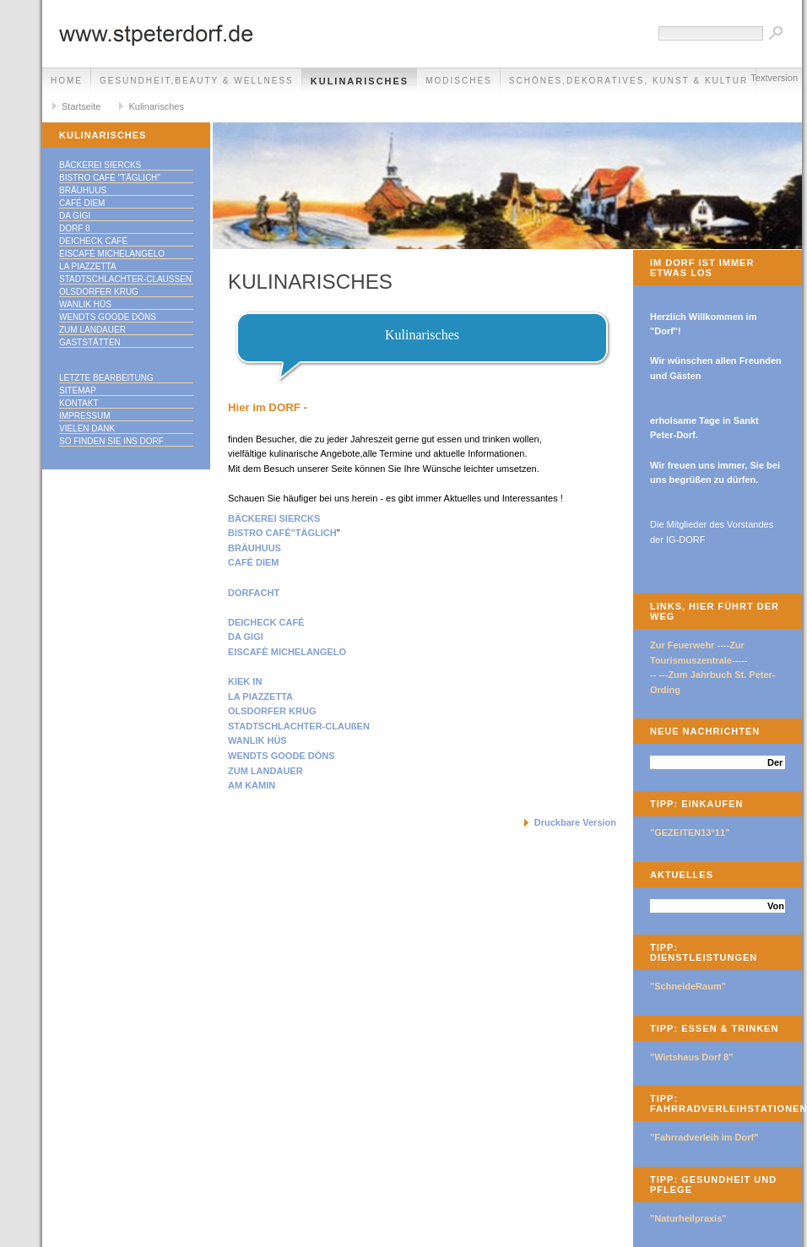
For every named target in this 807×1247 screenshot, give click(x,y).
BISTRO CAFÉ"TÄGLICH (282, 533)
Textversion (774, 78)
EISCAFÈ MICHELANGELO (287, 652)
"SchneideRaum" (688, 986)
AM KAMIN (251, 785)
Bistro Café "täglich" (109, 177)
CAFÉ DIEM (253, 562)
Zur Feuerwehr (682, 645)
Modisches (458, 80)
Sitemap (77, 390)
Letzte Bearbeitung (106, 377)
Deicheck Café (93, 241)
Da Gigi (74, 215)
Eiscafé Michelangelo (112, 253)
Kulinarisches (360, 81)
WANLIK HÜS (257, 740)
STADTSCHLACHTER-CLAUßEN (299, 726)
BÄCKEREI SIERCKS (274, 518)
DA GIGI (245, 637)
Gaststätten (90, 342)
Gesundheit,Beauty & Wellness (197, 80)
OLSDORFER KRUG (272, 711)
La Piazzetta (87, 266)
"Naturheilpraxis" (688, 1218)
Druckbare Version (575, 822)
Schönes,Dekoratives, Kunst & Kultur (628, 80)
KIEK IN (245, 681)
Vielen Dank (87, 428)
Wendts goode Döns (107, 317)
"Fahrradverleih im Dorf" (704, 1137)
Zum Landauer (92, 329)
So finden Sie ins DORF (111, 441)
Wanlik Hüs (85, 304)
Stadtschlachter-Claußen (125, 279)
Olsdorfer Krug (98, 291)
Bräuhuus (82, 190)
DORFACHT (253, 593)
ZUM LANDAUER (265, 771)
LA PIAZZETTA (260, 696)
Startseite (81, 106)
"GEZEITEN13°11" (689, 832)
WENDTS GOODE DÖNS (281, 756)
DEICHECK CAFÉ (266, 622)
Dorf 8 (74, 228)
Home (67, 80)
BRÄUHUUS (254, 548)
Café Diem (82, 203)
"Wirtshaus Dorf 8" (691, 1057)
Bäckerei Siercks (100, 165)
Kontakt (78, 403)
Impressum (85, 415)
